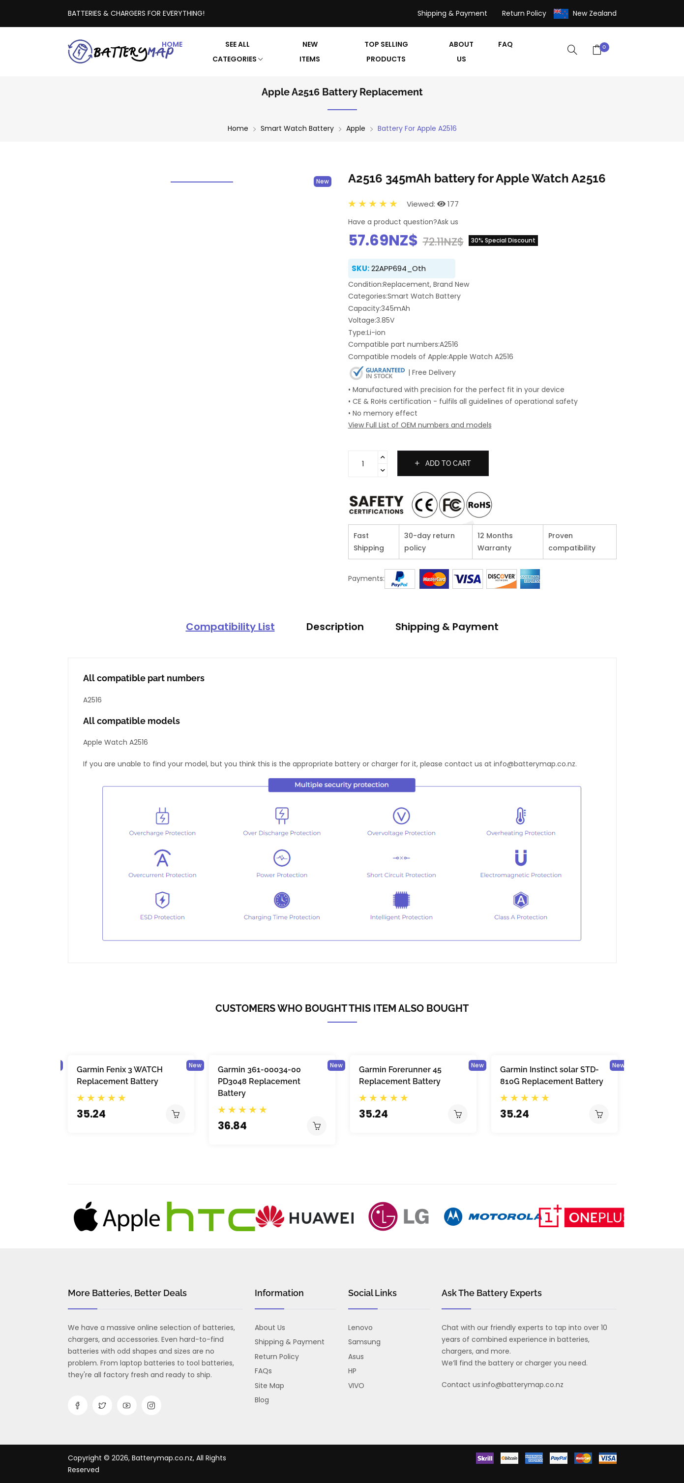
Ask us (447, 222)
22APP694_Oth (398, 268)
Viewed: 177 (433, 204)
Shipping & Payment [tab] (447, 627)
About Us (461, 51)
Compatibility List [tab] (230, 627)
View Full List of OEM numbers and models (420, 425)
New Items (309, 51)
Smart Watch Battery (297, 128)
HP (352, 1371)
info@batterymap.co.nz (523, 1385)
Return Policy (524, 13)
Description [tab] (335, 627)
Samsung (364, 1342)
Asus (356, 1357)
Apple (355, 128)
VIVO (356, 1386)
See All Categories (237, 51)
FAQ (505, 44)
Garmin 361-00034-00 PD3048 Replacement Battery (259, 1081)
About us (270, 1327)
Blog (262, 1400)
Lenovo (360, 1327)
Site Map (269, 1386)
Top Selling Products (386, 51)
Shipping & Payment (452, 13)
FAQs (263, 1371)
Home (172, 44)
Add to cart (443, 463)
